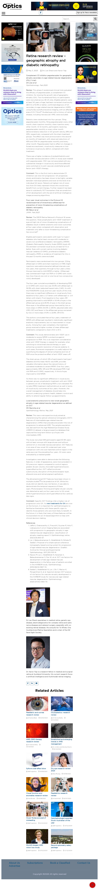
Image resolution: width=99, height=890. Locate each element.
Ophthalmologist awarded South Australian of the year (61, 821)
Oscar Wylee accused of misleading (36, 819)
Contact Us (83, 863)
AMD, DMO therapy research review (34, 741)
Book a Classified (60, 863)
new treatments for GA (56, 503)
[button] (3, 13)
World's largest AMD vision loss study (34, 846)
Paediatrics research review (59, 794)
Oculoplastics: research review (60, 714)
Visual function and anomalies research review (37, 794)
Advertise (14, 866)
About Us (14, 863)
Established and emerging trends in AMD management (61, 742)
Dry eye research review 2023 (60, 770)
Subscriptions (35, 863)
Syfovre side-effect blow (36, 768)
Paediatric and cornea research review (35, 714)
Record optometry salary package (61, 846)
